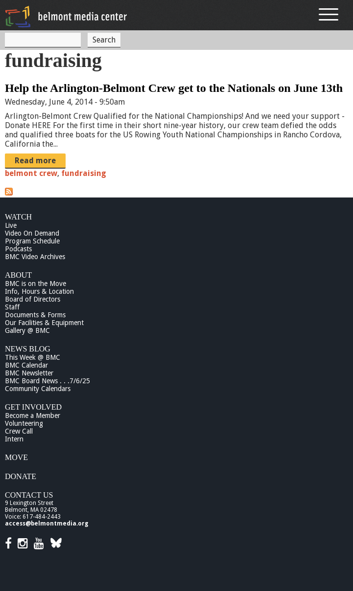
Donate (20, 476)
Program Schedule (32, 241)
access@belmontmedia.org (46, 523)
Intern (14, 439)
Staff (12, 307)
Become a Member (32, 415)
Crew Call (19, 431)
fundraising (83, 173)
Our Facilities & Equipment (44, 323)
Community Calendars (38, 389)
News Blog (27, 349)
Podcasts (18, 249)
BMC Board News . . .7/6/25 (47, 381)
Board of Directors (32, 299)
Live (11, 225)
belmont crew (31, 173)
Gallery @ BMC (27, 330)
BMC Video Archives (35, 257)
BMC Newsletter (29, 373)
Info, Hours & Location (39, 291)
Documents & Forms (35, 315)
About (18, 275)
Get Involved (33, 407)
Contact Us (29, 495)
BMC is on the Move (35, 283)
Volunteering (24, 423)
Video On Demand (32, 233)
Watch (18, 217)
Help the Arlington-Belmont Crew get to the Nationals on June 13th (174, 88)
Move (16, 457)
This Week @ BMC (32, 357)
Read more (35, 160)
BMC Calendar (26, 365)
